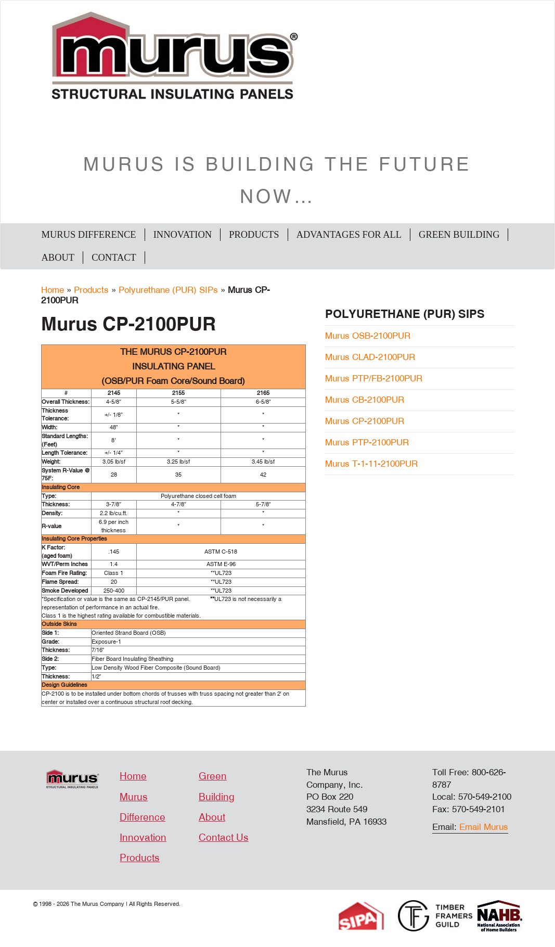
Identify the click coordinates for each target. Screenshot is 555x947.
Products (254, 234)
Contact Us (224, 837)
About (58, 257)
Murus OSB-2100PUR (367, 336)
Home (52, 290)
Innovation (182, 234)
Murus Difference (89, 234)
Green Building (459, 234)
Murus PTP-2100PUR (367, 442)
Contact (114, 257)
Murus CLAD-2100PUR (370, 357)
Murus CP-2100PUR (364, 421)
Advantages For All (349, 234)
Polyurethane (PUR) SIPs (168, 290)
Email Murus (483, 827)
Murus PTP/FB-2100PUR (373, 378)
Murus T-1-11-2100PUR (371, 464)
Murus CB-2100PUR (364, 400)
